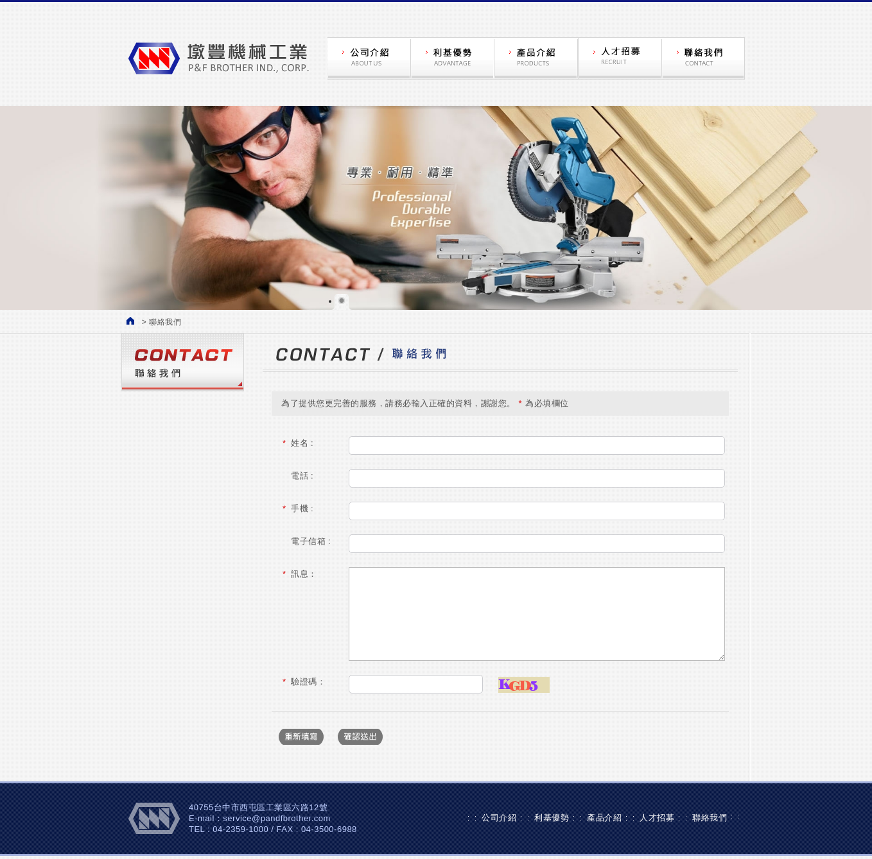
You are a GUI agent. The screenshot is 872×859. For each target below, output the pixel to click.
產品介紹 (604, 817)
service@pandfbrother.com (277, 818)
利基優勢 (551, 817)
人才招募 (657, 817)
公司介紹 (499, 817)
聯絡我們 (709, 817)
